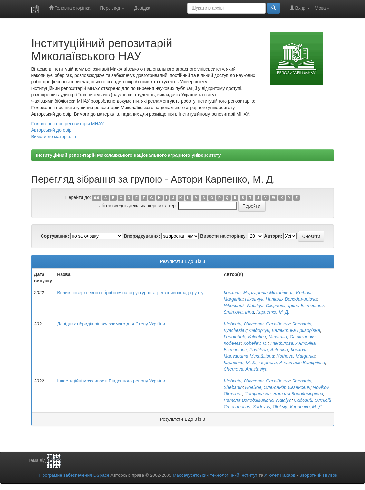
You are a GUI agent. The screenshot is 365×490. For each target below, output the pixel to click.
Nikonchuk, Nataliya (244, 305)
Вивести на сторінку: (223, 236)
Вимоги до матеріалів (53, 136)
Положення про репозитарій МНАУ (67, 123)
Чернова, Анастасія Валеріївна (292, 362)
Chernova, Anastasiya (245, 369)
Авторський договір (51, 130)
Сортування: (55, 236)
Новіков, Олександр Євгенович (277, 387)
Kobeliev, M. (255, 343)
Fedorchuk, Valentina (245, 336)
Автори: (273, 236)
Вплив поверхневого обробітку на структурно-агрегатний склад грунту (130, 292)
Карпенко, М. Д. (272, 312)
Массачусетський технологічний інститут (215, 475)
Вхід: (300, 8)
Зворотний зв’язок (318, 475)
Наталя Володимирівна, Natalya (258, 400)
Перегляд (112, 8)
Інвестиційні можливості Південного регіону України (111, 380)
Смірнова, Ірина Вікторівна (295, 305)
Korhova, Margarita (295, 356)
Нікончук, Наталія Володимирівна (281, 299)
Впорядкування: (142, 236)
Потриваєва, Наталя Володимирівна (284, 393)
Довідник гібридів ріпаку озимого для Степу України (111, 323)
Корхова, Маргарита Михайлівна (258, 292)
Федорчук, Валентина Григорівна (284, 330)
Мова (322, 8)
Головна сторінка (70, 8)
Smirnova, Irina (239, 312)
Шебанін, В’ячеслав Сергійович (257, 323)
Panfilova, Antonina (268, 349)
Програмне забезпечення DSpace (74, 475)
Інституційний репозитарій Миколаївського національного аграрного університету (128, 155)
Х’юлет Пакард (279, 475)
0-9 (96, 198)
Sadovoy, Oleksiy (270, 406)
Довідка (142, 8)
